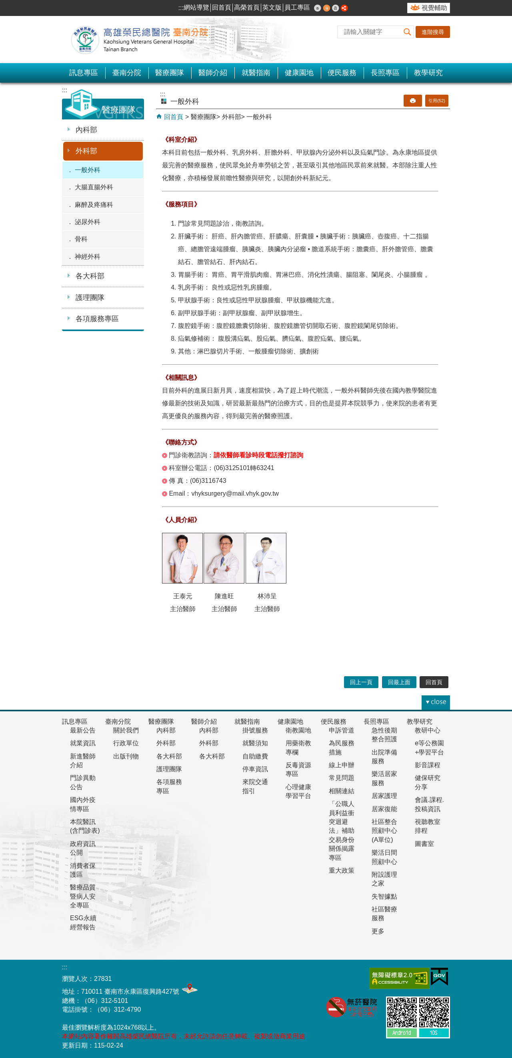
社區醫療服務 (384, 913)
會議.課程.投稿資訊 (429, 804)
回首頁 (221, 7)
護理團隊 (90, 298)
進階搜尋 (433, 32)
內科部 (86, 130)
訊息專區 (83, 73)
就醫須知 (255, 743)
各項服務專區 (97, 319)
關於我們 (126, 730)
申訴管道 (341, 730)
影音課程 (427, 765)
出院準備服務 (384, 756)
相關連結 (341, 791)
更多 (378, 931)
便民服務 (342, 73)
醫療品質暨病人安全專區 (83, 896)
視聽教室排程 (427, 826)
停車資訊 (255, 769)
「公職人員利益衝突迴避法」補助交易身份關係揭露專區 (341, 830)
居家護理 (384, 795)
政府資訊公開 (83, 848)
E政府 (439, 977)
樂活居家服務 (384, 778)
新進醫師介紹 (83, 760)
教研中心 (427, 730)
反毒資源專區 (298, 769)
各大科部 (90, 276)
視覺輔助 (434, 7)
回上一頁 (361, 682)
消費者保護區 (83, 870)
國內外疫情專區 (83, 804)
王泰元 (182, 596)
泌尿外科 (87, 221)
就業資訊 (83, 743)
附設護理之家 (384, 879)
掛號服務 (255, 730)
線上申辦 (341, 765)
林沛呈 (267, 596)
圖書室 (424, 843)
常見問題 (341, 777)
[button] (408, 32)
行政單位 (126, 743)
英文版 (272, 7)
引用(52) (436, 100)
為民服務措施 (341, 747)
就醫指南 (256, 73)
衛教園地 (298, 730)
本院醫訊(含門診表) (85, 826)
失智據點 (384, 896)
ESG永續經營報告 (83, 922)
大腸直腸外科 (94, 187)
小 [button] (317, 8)
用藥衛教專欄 (298, 747)
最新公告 (83, 730)
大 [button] (335, 8)
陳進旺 (224, 596)
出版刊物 (126, 756)
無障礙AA (400, 978)
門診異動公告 (83, 782)
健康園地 (299, 73)
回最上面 (399, 682)
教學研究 (428, 73)
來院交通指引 (255, 786)
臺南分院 (126, 73)
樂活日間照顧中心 (384, 857)
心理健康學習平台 (298, 791)
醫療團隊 (169, 73)
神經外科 (87, 256)
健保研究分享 (427, 782)
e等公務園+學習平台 (429, 747)
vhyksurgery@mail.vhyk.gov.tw (235, 493)
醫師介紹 (212, 73)
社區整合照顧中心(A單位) (384, 830)
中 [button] (326, 8)
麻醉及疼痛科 (94, 204)
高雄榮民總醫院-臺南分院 (144, 40)
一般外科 (87, 170)
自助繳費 (255, 756)
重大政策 (341, 870)
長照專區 (385, 73)
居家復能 (384, 809)
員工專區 (297, 7)
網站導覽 (196, 7)
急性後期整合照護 (384, 734)
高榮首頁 (247, 7)
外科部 (86, 151)
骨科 (81, 239)
